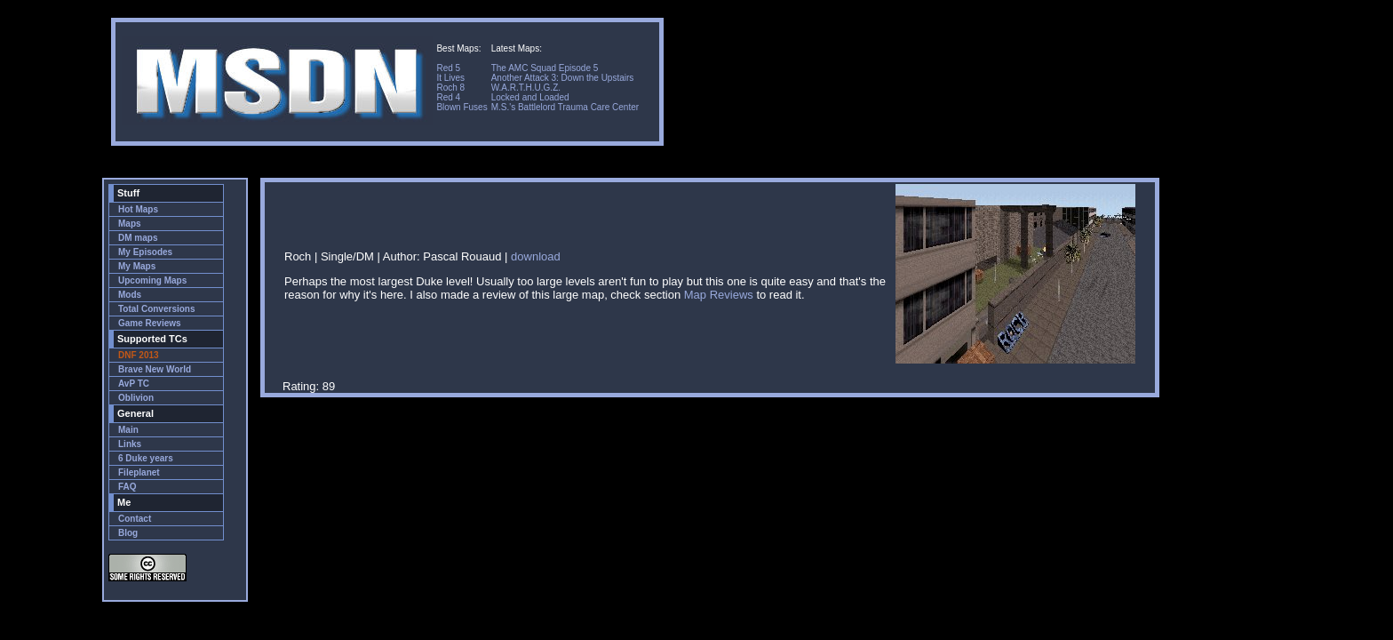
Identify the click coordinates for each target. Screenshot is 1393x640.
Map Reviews (718, 294)
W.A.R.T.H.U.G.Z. (526, 87)
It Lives (450, 78)
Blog (128, 533)
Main (128, 430)
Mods (129, 295)
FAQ (127, 487)
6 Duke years (145, 458)
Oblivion (136, 398)
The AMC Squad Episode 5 (545, 68)
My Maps (136, 266)
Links (129, 444)
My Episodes (145, 252)
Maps (129, 223)
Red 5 (448, 68)
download (536, 256)
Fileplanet (139, 472)
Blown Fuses (461, 107)
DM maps (137, 238)
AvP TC (133, 383)
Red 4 (448, 97)
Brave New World (154, 369)
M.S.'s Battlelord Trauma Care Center (565, 107)
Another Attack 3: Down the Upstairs (562, 78)
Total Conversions (156, 309)
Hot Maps (138, 209)
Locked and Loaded (530, 97)
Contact (134, 519)
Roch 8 (450, 87)
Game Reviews (149, 323)
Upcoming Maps (152, 280)
